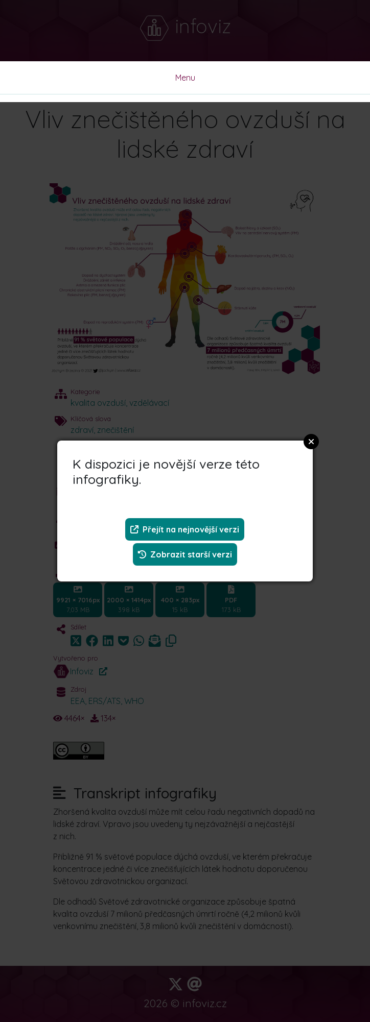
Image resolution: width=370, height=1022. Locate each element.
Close (311, 441)
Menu (185, 77)
